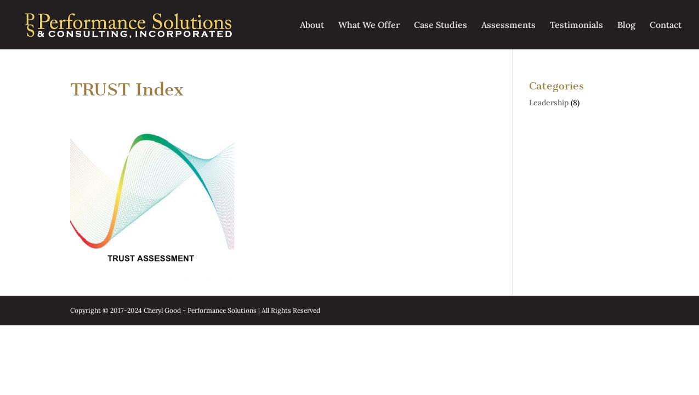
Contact (665, 25)
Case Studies (440, 25)
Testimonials (576, 25)
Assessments (508, 25)
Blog (626, 25)
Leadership (549, 103)
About (312, 25)
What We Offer (369, 25)
